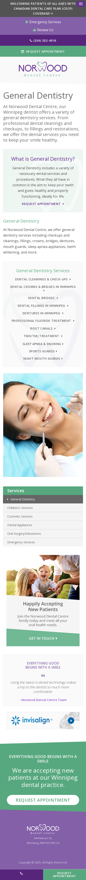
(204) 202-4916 (44, 40)
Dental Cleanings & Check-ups (41, 279)
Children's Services (20, 508)
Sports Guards (42, 351)
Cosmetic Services (20, 516)
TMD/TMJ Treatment (41, 336)
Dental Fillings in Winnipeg (41, 306)
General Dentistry (23, 499)
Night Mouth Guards (41, 358)
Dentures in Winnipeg (41, 313)
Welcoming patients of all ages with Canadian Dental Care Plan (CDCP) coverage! (42, 8)
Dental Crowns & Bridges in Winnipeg (43, 287)
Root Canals (41, 328)
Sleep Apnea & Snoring (42, 344)
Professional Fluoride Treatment (41, 321)
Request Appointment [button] (45, 51)
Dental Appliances (19, 525)
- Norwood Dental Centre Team (43, 700)
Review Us (43, 30)
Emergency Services (43, 22)
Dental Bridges (41, 298)
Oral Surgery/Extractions (24, 534)
